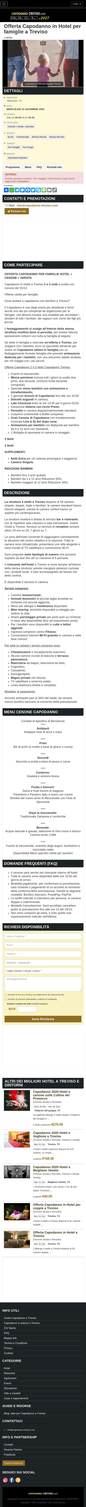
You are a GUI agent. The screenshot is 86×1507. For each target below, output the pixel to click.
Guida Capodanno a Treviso (20, 1318)
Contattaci (23, 181)
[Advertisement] (43, 238)
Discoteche (10, 1388)
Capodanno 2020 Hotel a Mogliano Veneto (51, 1168)
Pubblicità (9, 1454)
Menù (28, 167)
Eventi (7, 1383)
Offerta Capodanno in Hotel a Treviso (55, 1234)
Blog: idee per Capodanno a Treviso (25, 1413)
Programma (13, 167)
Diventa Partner (13, 1449)
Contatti (8, 1444)
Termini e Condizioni (15, 1343)
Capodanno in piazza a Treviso (22, 1323)
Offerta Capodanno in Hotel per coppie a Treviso (57, 1206)
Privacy (8, 1348)
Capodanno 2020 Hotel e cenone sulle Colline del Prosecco (51, 1095)
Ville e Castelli (12, 1393)
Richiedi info (54, 167)
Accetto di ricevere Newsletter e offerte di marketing (31, 999)
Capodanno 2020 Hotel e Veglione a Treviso (51, 1134)
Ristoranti (9, 1373)
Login (77, 4)
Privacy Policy (25, 994)
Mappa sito (10, 1338)
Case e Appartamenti (16, 1398)
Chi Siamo (10, 1328)
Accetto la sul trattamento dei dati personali (34, 994)
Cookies (8, 1353)
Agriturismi (10, 1378)
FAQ (39, 167)
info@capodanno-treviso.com (37, 205)
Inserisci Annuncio (13, 1463)
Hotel (9, 38)
